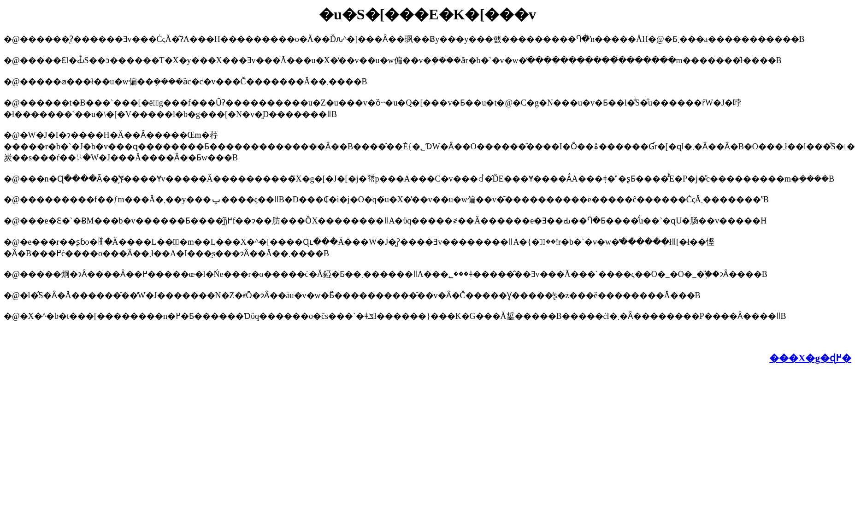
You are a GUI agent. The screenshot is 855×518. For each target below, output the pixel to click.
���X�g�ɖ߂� (810, 358)
